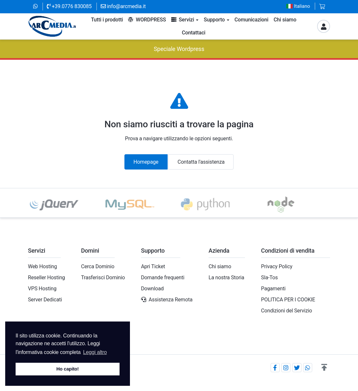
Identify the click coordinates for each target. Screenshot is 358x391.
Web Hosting (42, 266)
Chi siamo (220, 266)
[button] (324, 367)
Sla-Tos (269, 277)
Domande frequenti (163, 277)
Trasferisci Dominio (103, 277)
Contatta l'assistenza (200, 162)
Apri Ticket (153, 266)
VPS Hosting (42, 288)
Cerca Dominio (97, 266)
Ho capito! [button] (68, 369)
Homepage (146, 162)
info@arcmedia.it (123, 6)
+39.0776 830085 (69, 6)
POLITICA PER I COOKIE (288, 299)
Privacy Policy (276, 266)
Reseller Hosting (46, 277)
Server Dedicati (45, 299)
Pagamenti (273, 288)
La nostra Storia (226, 277)
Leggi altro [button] (95, 352)
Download (152, 288)
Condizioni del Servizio (286, 311)
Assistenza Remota (171, 299)
